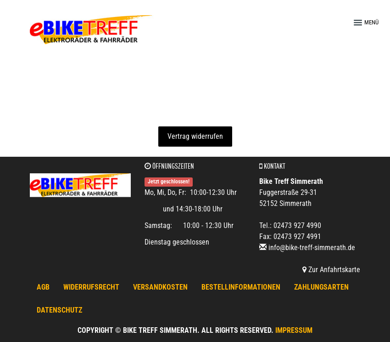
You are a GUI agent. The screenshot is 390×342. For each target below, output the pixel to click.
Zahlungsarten (321, 287)
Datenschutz (59, 310)
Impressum (293, 330)
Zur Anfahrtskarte (331, 269)
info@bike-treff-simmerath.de (311, 247)
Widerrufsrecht (91, 287)
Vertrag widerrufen (195, 136)
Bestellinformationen (240, 287)
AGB (43, 287)
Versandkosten (160, 287)
